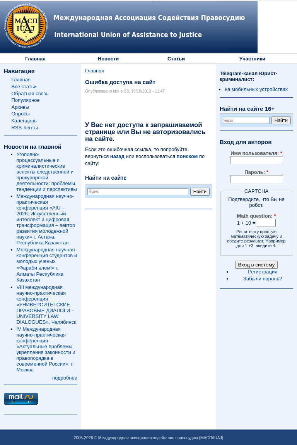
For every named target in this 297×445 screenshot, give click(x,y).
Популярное (26, 100)
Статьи (176, 59)
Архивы (20, 107)
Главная (35, 59)
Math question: (256, 216)
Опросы (21, 114)
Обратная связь (30, 93)
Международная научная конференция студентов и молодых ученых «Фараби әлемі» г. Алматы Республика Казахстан (47, 265)
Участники (252, 59)
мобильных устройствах (260, 89)
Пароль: (256, 172)
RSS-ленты (25, 128)
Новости (108, 59)
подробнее (64, 378)
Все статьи (24, 86)
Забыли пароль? (262, 279)
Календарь (24, 121)
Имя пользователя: (256, 153)
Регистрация (262, 272)
